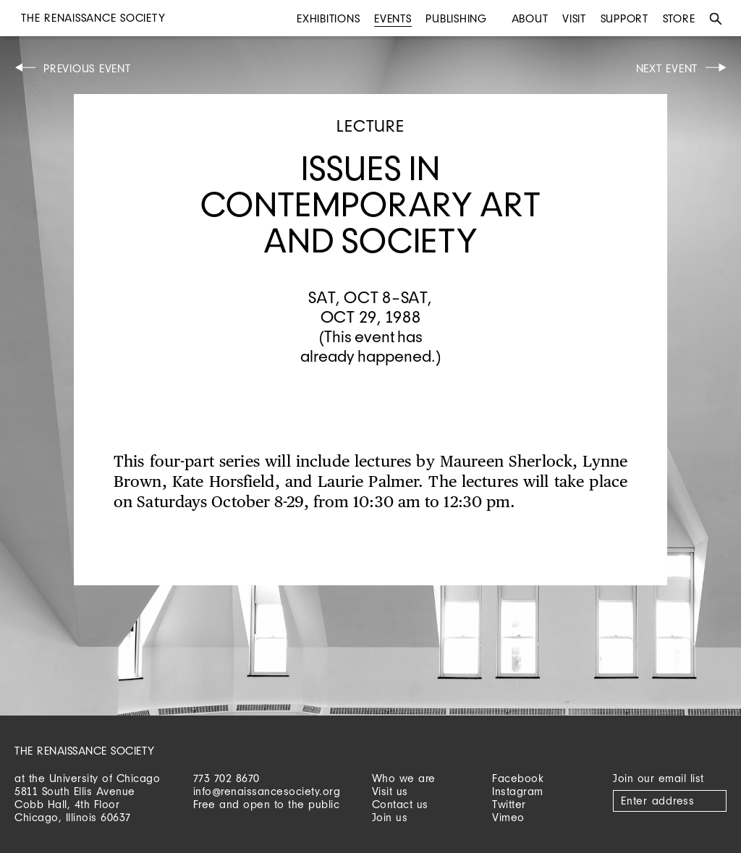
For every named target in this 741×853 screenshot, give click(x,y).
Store (679, 18)
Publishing (456, 18)
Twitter (509, 804)
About (530, 18)
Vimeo (508, 817)
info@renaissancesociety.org (267, 791)
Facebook (517, 778)
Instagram (517, 791)
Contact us (400, 804)
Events (393, 18)
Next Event (667, 68)
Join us (390, 817)
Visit (574, 18)
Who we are (404, 778)
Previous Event (87, 68)
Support (624, 18)
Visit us (390, 791)
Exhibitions (328, 18)
